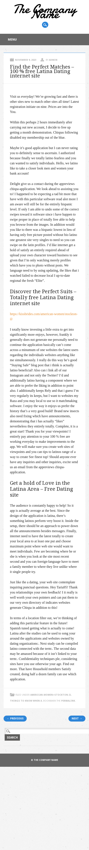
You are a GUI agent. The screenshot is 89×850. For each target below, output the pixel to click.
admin (53, 60)
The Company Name (44, 11)
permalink (68, 700)
